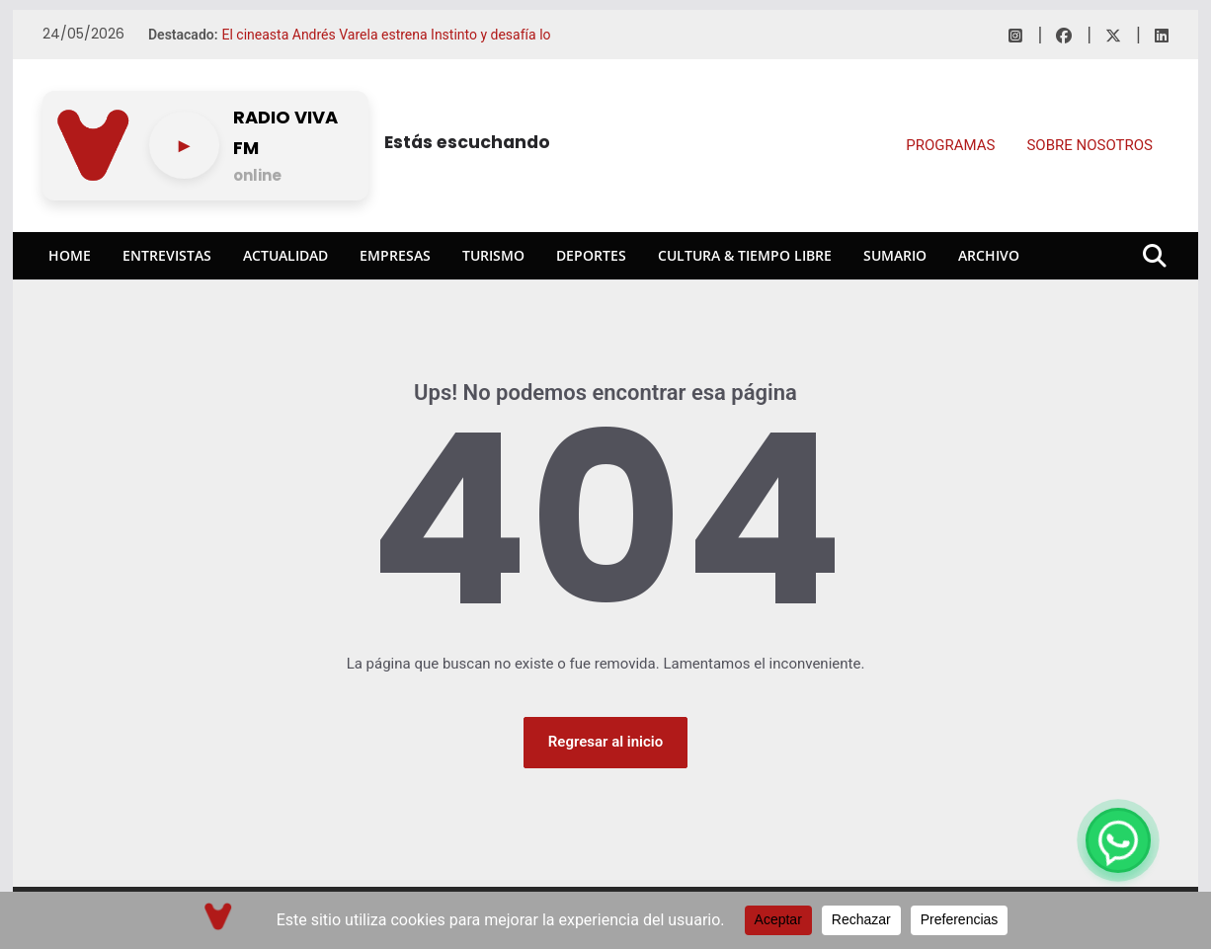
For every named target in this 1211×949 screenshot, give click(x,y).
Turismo (493, 255)
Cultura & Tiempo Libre (745, 255)
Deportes (591, 255)
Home (69, 255)
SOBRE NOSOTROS (1089, 145)
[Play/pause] (184, 145)
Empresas (395, 255)
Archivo (988, 255)
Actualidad (285, 255)
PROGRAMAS (950, 145)
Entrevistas (166, 255)
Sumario (895, 255)
